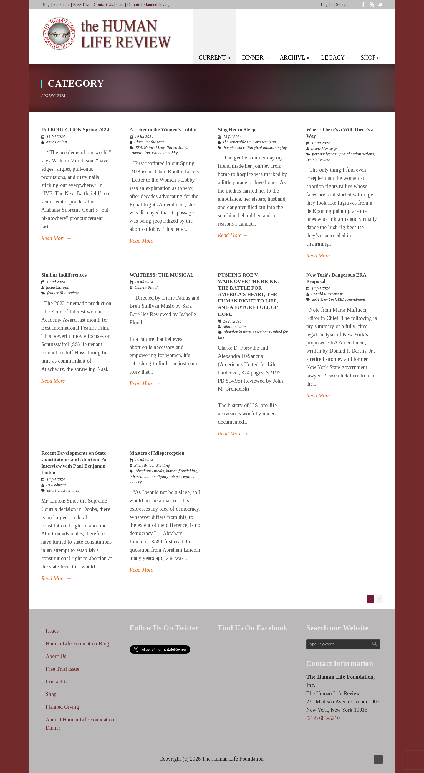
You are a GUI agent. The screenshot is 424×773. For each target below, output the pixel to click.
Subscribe (61, 4)
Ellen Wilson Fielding (152, 465)
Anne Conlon (56, 142)
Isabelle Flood (146, 288)
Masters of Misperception (157, 453)
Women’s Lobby (165, 153)
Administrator (234, 327)
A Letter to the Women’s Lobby (163, 129)
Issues (52, 631)
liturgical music (259, 148)
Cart (120, 4)
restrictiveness (318, 160)
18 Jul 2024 (56, 282)
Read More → (56, 238)
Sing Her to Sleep (236, 129)
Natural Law (154, 148)
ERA (138, 148)
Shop (51, 694)
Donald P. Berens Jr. (327, 294)
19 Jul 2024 (56, 137)
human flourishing (181, 471)
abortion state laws (63, 491)
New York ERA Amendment (343, 299)
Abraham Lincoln (149, 471)
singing (281, 148)
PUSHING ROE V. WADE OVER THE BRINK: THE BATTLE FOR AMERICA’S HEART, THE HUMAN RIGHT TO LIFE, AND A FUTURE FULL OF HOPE (248, 294)
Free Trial (81, 4)
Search (342, 4)
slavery (136, 482)
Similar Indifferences (64, 275)
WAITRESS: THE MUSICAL (161, 275)
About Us (56, 656)
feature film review (63, 293)
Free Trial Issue (62, 669)
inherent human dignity (149, 477)
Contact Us (103, 4)
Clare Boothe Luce (149, 142)
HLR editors (56, 485)
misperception (181, 477)
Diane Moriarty (324, 149)
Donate (133, 4)
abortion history (237, 332)
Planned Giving (156, 4)
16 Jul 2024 (321, 289)
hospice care (234, 148)
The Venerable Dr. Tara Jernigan (249, 142)
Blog (45, 4)
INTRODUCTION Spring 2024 (75, 129)
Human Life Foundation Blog (77, 644)
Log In (327, 4)
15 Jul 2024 (144, 460)
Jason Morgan (57, 288)
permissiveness (325, 154)
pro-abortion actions (356, 154)
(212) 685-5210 (323, 718)
